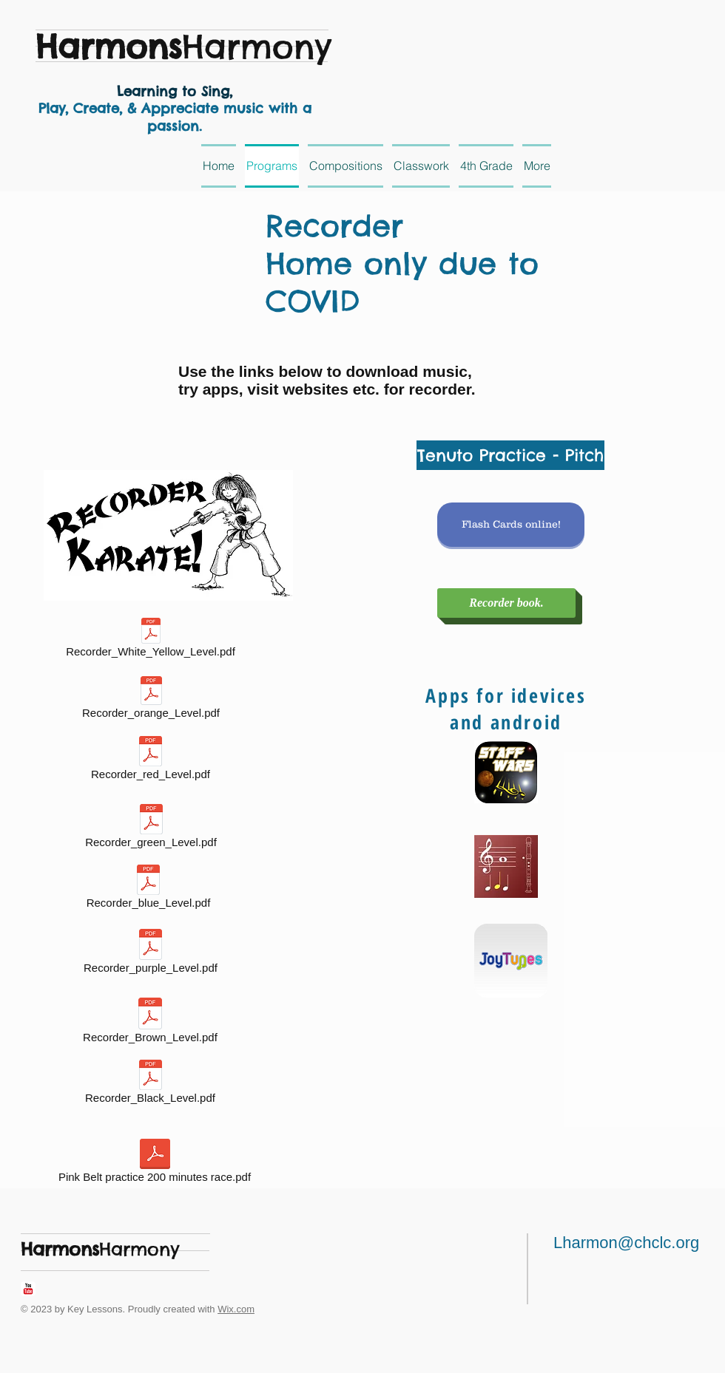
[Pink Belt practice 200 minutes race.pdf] (154, 1163)
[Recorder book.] (506, 603)
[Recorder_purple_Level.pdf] (151, 954)
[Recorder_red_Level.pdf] (150, 761)
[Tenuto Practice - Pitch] (510, 455)
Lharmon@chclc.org (626, 1242)
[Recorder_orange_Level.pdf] (151, 700)
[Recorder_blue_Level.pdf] (148, 889)
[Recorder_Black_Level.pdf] (150, 1084)
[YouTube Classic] (28, 1288)
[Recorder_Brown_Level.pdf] (150, 1023)
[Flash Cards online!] (510, 524)
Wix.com (236, 1309)
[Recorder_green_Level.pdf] (151, 829)
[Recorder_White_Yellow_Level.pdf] (150, 640)
